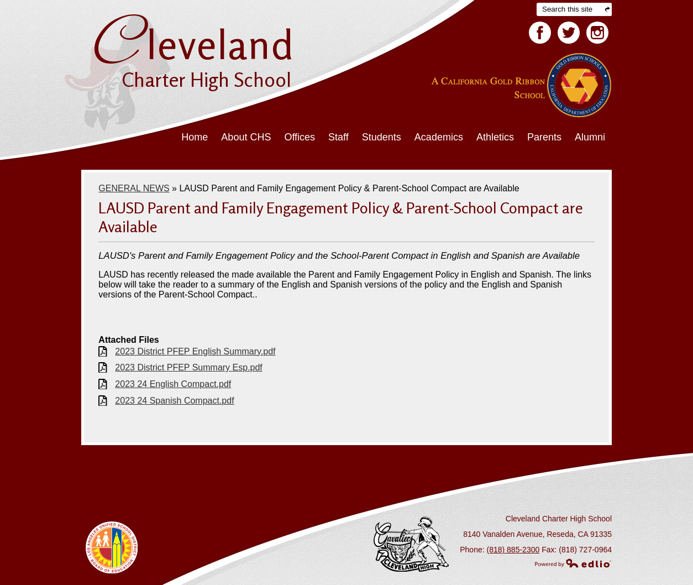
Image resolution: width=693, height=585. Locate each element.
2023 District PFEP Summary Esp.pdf (188, 367)
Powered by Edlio (573, 562)
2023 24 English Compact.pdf (173, 384)
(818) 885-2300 (513, 549)
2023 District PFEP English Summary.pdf (195, 351)
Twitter (569, 35)
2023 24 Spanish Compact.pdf (174, 400)
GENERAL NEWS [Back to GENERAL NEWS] (133, 188)
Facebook (540, 35)
